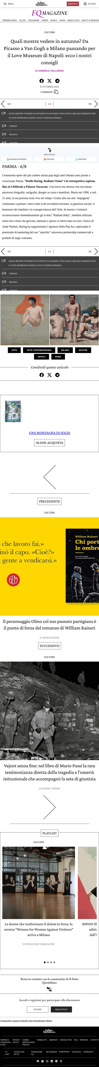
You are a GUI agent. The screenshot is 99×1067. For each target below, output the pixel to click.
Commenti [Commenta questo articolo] (49, 92)
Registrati (61, 1009)
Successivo (49, 646)
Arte (14, 350)
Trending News (9, 20)
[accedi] (89, 4)
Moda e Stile (74, 20)
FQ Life (22, 20)
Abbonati (73, 4)
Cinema (44, 20)
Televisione (33, 20)
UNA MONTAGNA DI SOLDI (49, 433)
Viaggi (62, 20)
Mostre (83, 350)
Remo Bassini (51, 638)
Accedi (37, 1009)
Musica (54, 20)
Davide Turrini (51, 788)
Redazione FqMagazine (40, 944)
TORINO (13, 126)
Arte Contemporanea (39, 350)
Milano (65, 350)
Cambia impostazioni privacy (28, 1042)
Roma (58, 357)
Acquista (49, 443)
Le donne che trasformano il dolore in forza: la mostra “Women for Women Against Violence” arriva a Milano (38, 929)
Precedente (49, 501)
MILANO (13, 134)
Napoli (41, 357)
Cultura (49, 32)
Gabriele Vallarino (51, 71)
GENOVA (13, 143)
